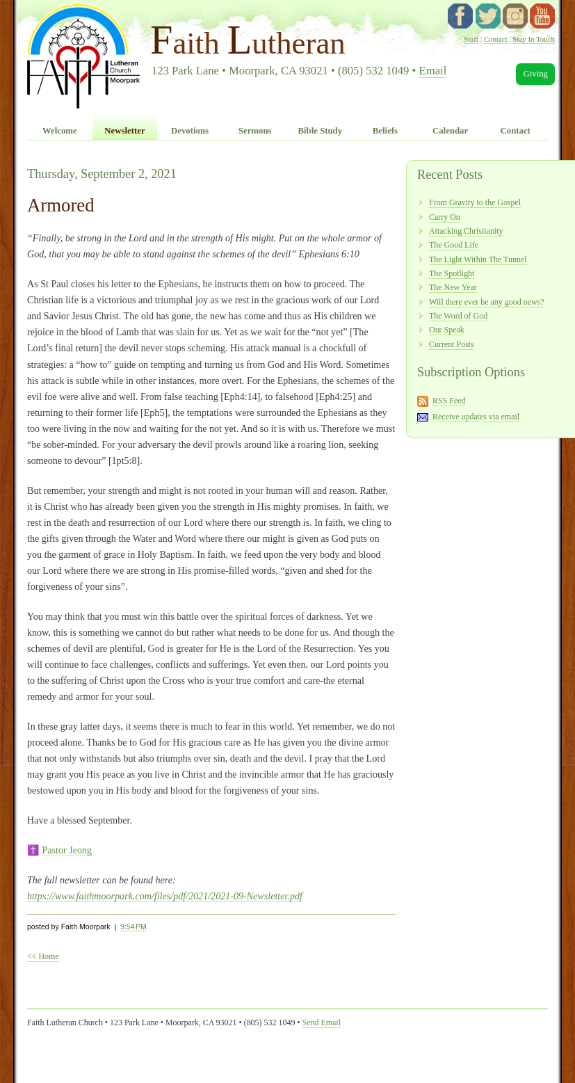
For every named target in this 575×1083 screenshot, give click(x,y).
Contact (496, 39)
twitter (488, 16)
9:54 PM (133, 926)
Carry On (444, 217)
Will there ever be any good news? (486, 302)
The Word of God (458, 316)
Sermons (255, 131)
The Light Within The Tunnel (478, 259)
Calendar (450, 131)
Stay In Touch (533, 39)
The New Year (453, 287)
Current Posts (451, 344)
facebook (460, 16)
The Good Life (453, 245)
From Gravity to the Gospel (475, 202)
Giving (535, 74)
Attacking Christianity (466, 231)
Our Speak (446, 330)
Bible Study (320, 131)
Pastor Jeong (67, 850)
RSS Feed (449, 401)
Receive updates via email (475, 417)
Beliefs (385, 131)
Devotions (190, 131)
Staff (471, 39)
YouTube (542, 16)
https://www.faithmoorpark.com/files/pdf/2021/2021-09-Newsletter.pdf (164, 895)
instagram (515, 16)
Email (433, 70)
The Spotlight (451, 273)
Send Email (321, 1022)
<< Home (43, 956)
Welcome (59, 131)
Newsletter (124, 131)
